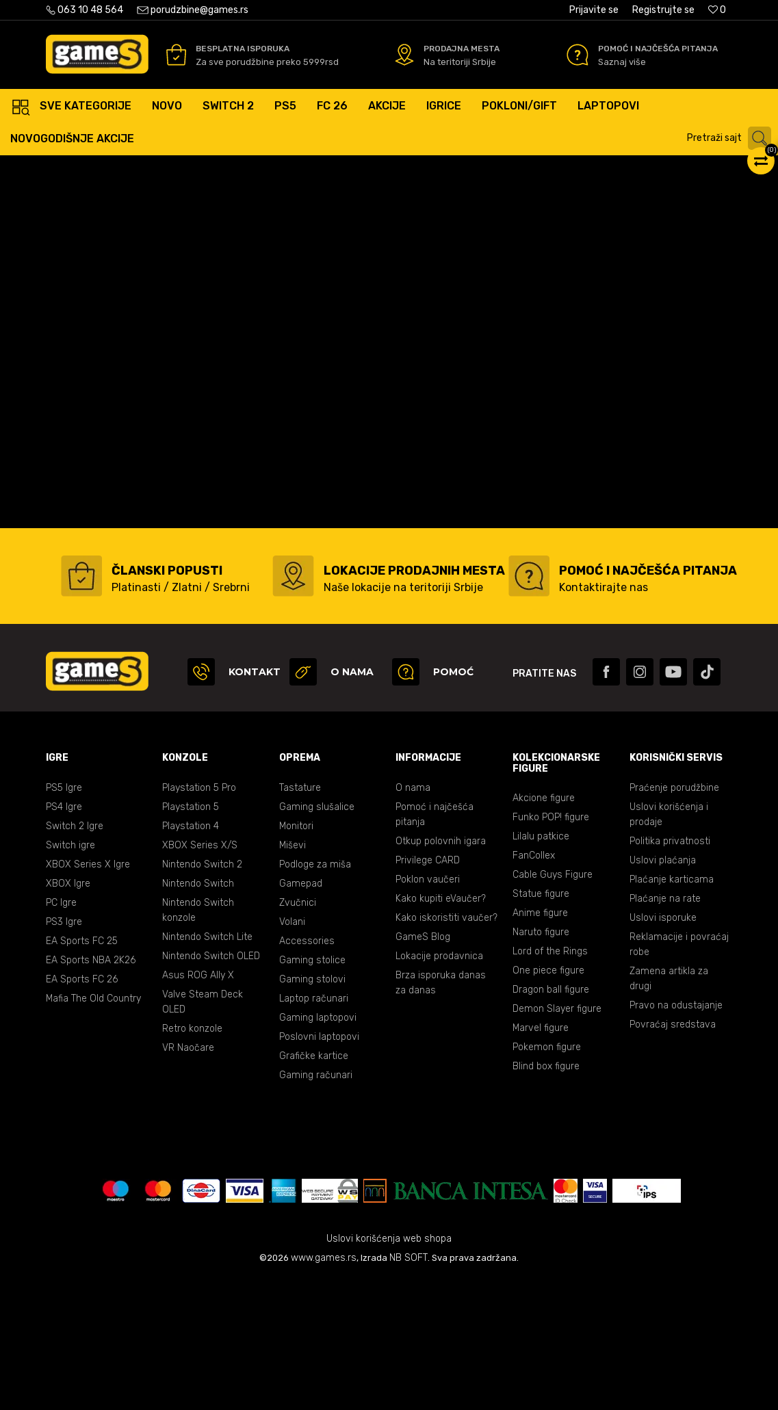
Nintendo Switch (198, 1014)
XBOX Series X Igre (88, 995)
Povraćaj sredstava (673, 1155)
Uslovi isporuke (663, 1048)
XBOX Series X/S (199, 976)
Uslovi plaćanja (663, 991)
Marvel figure (541, 1158)
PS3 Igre (64, 1052)
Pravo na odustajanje (676, 1136)
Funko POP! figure (551, 948)
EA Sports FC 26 (82, 1110)
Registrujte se (663, 10)
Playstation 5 (190, 937)
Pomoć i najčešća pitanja (435, 945)
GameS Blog (423, 1067)
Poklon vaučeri (428, 1010)
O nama (413, 918)
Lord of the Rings (550, 1082)
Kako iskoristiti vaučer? (446, 1048)
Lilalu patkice (541, 967)
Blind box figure (546, 1197)
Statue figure (541, 1024)
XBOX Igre (68, 1014)
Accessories (307, 1072)
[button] (731, 138)
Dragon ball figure (551, 1120)
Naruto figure (541, 1063)
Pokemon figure (547, 1178)
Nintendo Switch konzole (198, 1041)
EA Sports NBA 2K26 (90, 1091)
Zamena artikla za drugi (669, 1109)
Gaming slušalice (316, 937)
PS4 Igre (64, 937)
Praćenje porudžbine (674, 918)
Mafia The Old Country (93, 1129)
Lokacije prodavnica (439, 1087)
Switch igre (70, 976)
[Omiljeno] (717, 10)
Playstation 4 (190, 957)
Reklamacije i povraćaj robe (679, 1075)
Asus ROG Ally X (198, 1106)
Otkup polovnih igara (441, 972)
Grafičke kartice (313, 1186)
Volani (292, 1052)
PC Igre (61, 1033)
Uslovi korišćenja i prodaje (669, 945)
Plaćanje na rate (665, 1029)
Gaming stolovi (312, 1110)
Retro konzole (192, 1159)
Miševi (292, 976)
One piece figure (548, 1101)
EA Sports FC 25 (82, 1072)
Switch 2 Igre (74, 957)
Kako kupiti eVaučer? (441, 1029)
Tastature (300, 918)
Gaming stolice (312, 1091)
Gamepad (300, 1014)
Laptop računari (313, 1129)
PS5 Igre (64, 918)
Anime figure (540, 1043)
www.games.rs (323, 1388)
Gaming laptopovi (317, 1148)
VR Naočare (188, 1178)
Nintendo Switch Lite (207, 1067)
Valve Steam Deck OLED (202, 1132)
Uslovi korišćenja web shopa (389, 1369)
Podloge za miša (315, 995)
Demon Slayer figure (557, 1139)
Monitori (296, 957)
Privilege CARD (428, 991)
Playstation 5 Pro (199, 918)
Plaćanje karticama (672, 1010)
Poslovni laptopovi (319, 1167)
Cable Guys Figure (553, 1005)
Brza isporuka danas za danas (441, 1113)
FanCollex (534, 986)
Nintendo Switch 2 (202, 995)
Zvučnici (297, 1033)
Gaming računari (315, 1206)
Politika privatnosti (670, 972)
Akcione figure (544, 929)
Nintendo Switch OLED (211, 1087)
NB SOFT (408, 1388)
